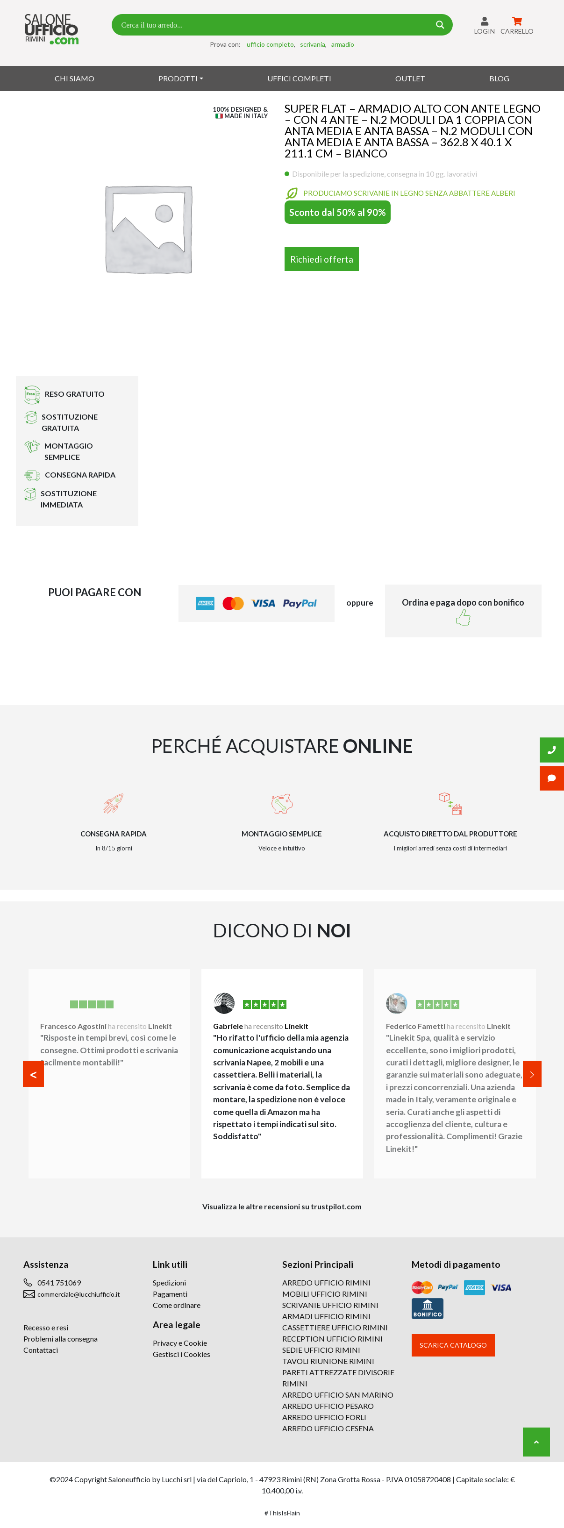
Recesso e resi (45, 1327)
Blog (499, 78)
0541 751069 (59, 1282)
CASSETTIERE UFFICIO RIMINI (335, 1327)
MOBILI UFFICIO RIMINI (324, 1293)
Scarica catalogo (453, 1345)
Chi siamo (74, 78)
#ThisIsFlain (282, 1513)
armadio (342, 44)
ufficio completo (270, 44)
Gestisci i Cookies (181, 1353)
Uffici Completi (299, 78)
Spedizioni (169, 1282)
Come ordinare (176, 1304)
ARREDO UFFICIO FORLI (324, 1417)
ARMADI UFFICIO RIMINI (326, 1316)
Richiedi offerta (321, 259)
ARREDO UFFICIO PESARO (328, 1405)
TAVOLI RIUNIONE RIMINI (328, 1361)
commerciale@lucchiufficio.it (78, 1294)
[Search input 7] (274, 24)
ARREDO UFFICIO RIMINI (326, 1282)
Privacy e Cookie (180, 1342)
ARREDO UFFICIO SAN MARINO (337, 1394)
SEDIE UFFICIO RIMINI (321, 1349)
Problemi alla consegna (60, 1338)
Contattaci (40, 1349)
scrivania (312, 44)
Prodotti (178, 78)
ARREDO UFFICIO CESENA (328, 1428)
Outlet (410, 78)
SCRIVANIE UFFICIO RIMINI (330, 1304)
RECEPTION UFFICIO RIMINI (332, 1338)
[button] (33, 1074)
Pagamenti (170, 1293)
